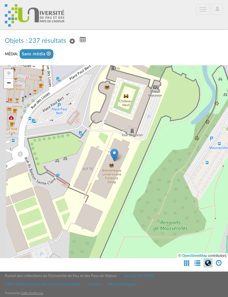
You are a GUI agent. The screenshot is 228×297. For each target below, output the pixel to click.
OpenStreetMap (194, 255)
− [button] (9, 83)
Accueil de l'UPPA (139, 276)
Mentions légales (122, 284)
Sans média (36, 53)
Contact (94, 284)
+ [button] (9, 74)
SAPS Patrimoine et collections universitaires (42, 284)
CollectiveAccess (32, 293)
